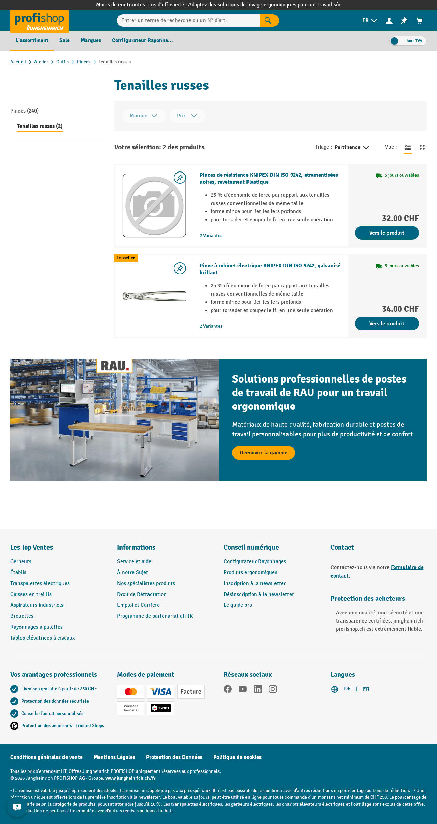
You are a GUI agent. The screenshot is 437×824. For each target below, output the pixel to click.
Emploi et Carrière (138, 605)
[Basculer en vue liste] (408, 147)
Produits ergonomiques (250, 572)
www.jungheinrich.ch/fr (130, 778)
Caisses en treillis (31, 594)
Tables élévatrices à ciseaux (42, 638)
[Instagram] (273, 690)
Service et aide (134, 561)
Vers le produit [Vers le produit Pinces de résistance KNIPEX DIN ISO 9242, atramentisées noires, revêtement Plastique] (386, 232)
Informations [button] (136, 547)
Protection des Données (174, 757)
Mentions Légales (114, 757)
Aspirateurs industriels (37, 605)
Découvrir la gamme (263, 452)
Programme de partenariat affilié (155, 616)
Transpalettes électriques (40, 583)
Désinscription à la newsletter (259, 594)
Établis (18, 572)
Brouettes (21, 616)
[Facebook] (228, 690)
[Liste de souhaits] (404, 20)
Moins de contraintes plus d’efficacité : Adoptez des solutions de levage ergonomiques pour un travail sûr (218, 5)
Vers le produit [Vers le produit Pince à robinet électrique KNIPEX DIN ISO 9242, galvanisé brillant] (386, 323)
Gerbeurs (20, 561)
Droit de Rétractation (142, 594)
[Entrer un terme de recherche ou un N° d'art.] (188, 20)
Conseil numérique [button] (251, 547)
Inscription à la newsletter (255, 583)
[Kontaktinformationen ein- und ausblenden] (17, 807)
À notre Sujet (132, 572)
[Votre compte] (389, 20)
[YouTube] (243, 690)
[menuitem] (370, 20)
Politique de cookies (237, 757)
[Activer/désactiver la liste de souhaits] (180, 177)
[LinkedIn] (258, 690)
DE (347, 689)
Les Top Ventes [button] (31, 547)
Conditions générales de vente (46, 757)
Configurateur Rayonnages (255, 561)
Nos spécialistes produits (146, 583)
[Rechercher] (269, 20)
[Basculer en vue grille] (423, 147)
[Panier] (419, 20)
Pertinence (352, 148)
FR (366, 689)
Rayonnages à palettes (36, 627)
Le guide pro (238, 605)
